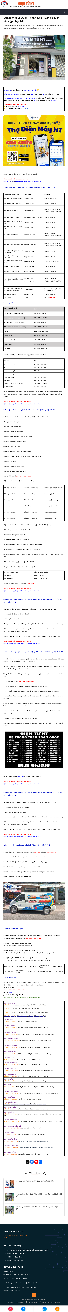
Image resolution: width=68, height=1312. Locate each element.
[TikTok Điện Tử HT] (27, 1162)
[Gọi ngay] (10, 1309)
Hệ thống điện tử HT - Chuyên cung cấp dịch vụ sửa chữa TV (28, 1250)
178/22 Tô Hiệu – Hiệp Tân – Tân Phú (16, 1278)
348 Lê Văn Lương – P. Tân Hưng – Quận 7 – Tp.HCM (21, 1287)
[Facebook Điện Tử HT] (32, 1162)
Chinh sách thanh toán (15, 1260)
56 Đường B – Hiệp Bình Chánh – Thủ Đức (17, 1274)
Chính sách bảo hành (14, 1257)
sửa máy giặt (12, 181)
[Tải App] (44, 1308)
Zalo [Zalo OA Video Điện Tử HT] (40, 1162)
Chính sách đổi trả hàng (15, 1253)
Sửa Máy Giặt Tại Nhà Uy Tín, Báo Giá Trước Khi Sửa (34, 1181)
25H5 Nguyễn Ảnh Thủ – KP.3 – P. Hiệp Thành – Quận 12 (22, 1283)
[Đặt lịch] (57, 1309)
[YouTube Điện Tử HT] (36, 1162)
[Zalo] (23, 1308)
